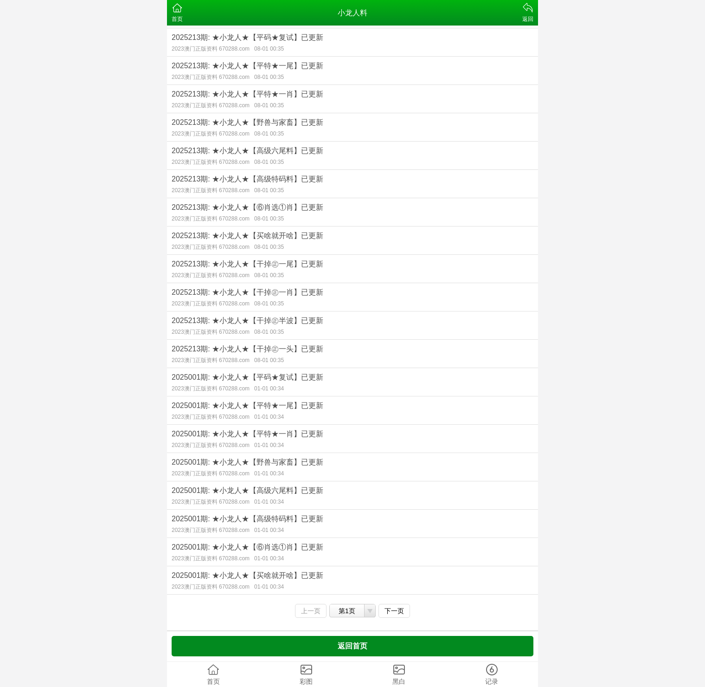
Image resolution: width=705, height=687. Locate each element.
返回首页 (352, 646)
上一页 (310, 611)
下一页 (394, 611)
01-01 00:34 (269, 388)
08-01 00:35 (269, 48)
